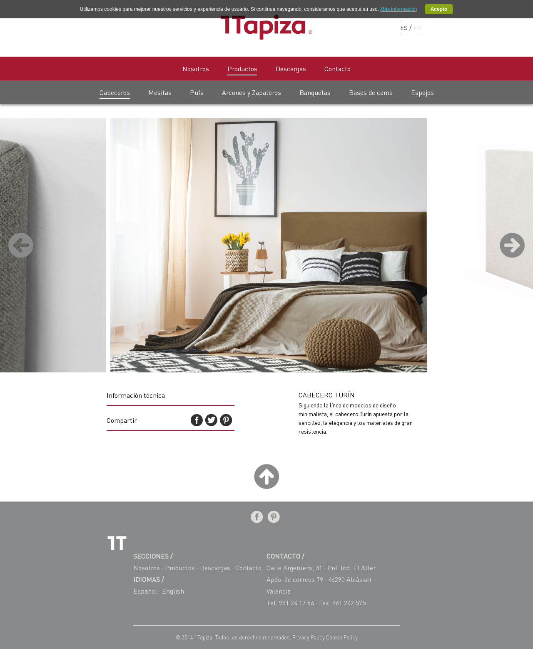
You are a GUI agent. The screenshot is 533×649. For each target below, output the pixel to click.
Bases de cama (371, 92)
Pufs (197, 92)
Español (145, 591)
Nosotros (195, 68)
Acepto (439, 9)
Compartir (122, 420)
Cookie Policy (342, 637)
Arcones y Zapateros (251, 92)
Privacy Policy (309, 637)
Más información (398, 9)
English (173, 591)
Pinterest (367, 27)
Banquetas (315, 92)
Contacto (337, 68)
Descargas (291, 68)
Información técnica (136, 395)
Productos (242, 68)
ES (404, 27)
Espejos (422, 92)
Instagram (382, 27)
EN (417, 27)
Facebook (352, 27)
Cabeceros (115, 92)
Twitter (211, 420)
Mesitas (160, 92)
